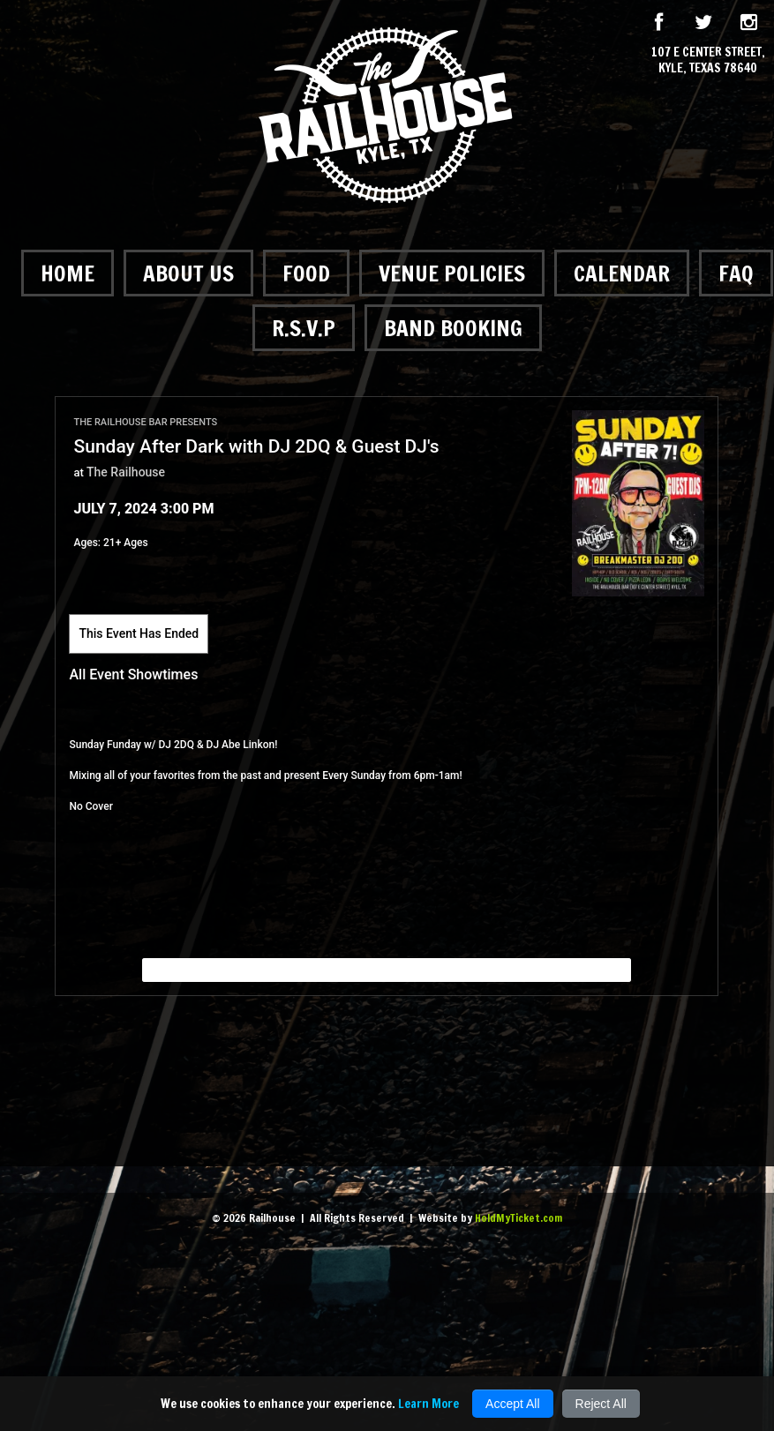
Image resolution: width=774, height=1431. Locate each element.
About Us (188, 273)
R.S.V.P (303, 327)
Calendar (622, 273)
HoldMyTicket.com (518, 1217)
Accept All (512, 1404)
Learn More (428, 1403)
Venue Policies (452, 273)
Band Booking (453, 327)
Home (67, 273)
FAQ (736, 273)
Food (306, 273)
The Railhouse (125, 472)
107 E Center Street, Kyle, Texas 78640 (708, 60)
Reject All (601, 1404)
